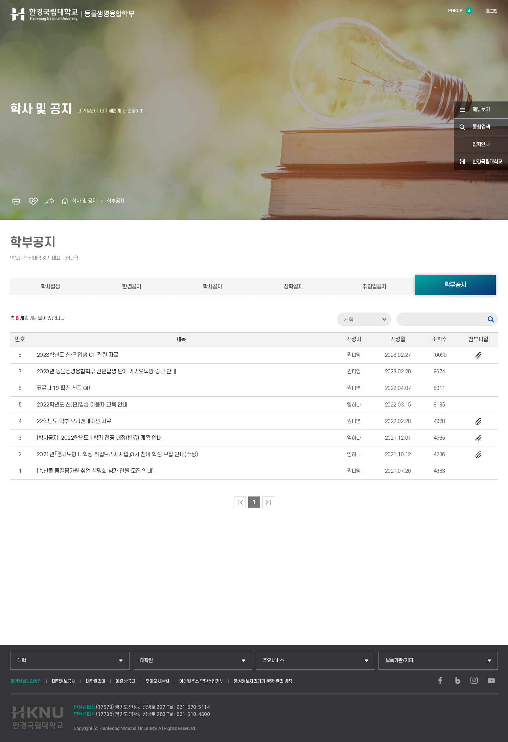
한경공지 (131, 287)
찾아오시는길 (157, 681)
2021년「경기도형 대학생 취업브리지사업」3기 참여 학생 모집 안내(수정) (117, 454)
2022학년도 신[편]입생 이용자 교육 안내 (82, 405)
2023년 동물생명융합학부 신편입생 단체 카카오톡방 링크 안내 (106, 372)
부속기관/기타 (399, 661)
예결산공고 (125, 681)
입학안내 (480, 144)
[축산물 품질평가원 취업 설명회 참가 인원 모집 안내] (95, 471)
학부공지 (115, 201)
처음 (240, 502)
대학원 (146, 661)
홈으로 (65, 201)
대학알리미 (95, 681)
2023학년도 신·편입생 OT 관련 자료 (77, 355)
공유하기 (50, 201)
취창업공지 (374, 287)
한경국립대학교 (487, 162)
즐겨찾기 (33, 201)
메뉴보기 (481, 110)
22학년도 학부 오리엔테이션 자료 (74, 421)
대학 (21, 661)
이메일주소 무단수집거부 (201, 681)
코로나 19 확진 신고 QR (63, 388)
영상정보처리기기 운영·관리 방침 (263, 681)
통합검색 (481, 127)
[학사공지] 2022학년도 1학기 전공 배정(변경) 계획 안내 (99, 438)
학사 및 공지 (84, 201)
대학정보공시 (63, 681)
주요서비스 (273, 661)
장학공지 (293, 287)
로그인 (492, 11)
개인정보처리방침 (25, 681)
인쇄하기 (16, 201)
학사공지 (212, 287)
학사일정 (50, 287)
